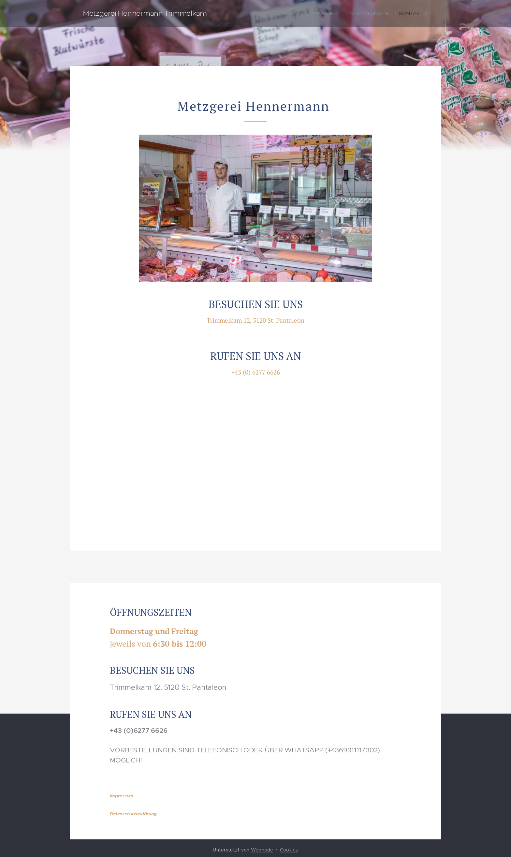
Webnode (262, 850)
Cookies (289, 850)
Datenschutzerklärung (133, 814)
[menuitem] (287, 13)
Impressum (122, 796)
